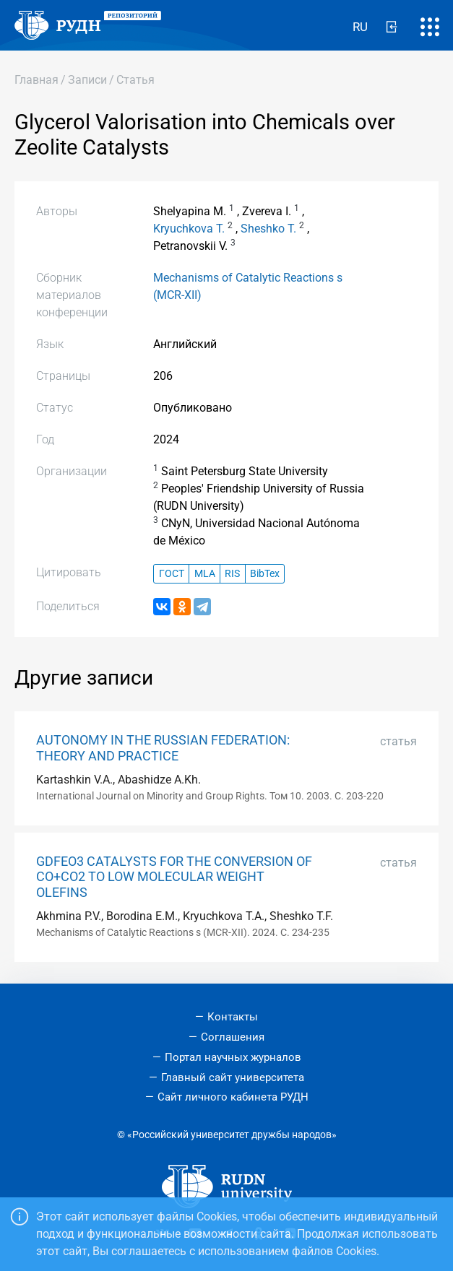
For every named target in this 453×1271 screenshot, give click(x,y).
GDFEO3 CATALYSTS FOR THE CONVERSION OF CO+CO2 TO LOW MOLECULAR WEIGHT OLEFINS (174, 876)
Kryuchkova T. (189, 228)
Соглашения (232, 1037)
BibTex (265, 574)
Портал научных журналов (233, 1057)
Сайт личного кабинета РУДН (233, 1096)
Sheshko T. (268, 228)
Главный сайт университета (232, 1077)
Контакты (232, 1016)
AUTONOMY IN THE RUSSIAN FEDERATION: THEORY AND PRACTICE (163, 748)
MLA (204, 574)
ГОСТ (171, 574)
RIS (232, 574)
